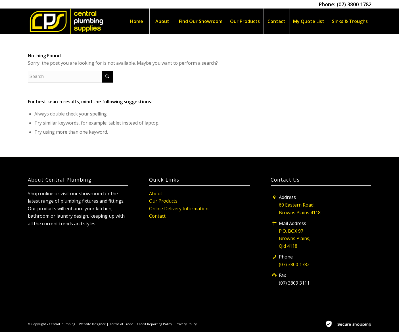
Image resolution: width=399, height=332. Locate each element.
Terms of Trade (121, 324)
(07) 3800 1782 (354, 4)
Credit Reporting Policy (155, 324)
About (155, 193)
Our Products (163, 201)
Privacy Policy (186, 324)
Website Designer (92, 324)
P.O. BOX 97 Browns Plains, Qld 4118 (294, 238)
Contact (157, 216)
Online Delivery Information (178, 208)
